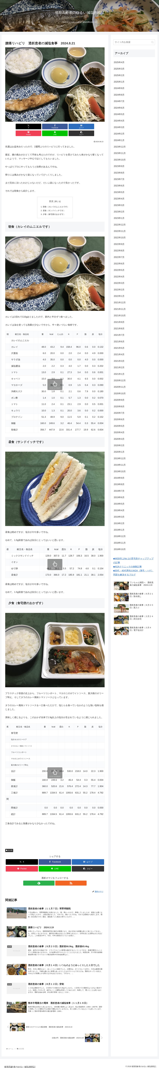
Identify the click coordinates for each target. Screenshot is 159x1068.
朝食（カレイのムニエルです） (56, 200)
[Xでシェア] (13, 126)
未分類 (9, 844)
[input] (134, 42)
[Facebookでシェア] (30, 126)
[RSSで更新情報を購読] (57, 877)
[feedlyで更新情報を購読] (52, 877)
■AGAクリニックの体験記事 (127, 566)
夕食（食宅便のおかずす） (54, 208)
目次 (51, 194)
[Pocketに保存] (63, 126)
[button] (97, 126)
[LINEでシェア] (80, 126)
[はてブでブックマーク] (47, 126)
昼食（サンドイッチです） (54, 204)
